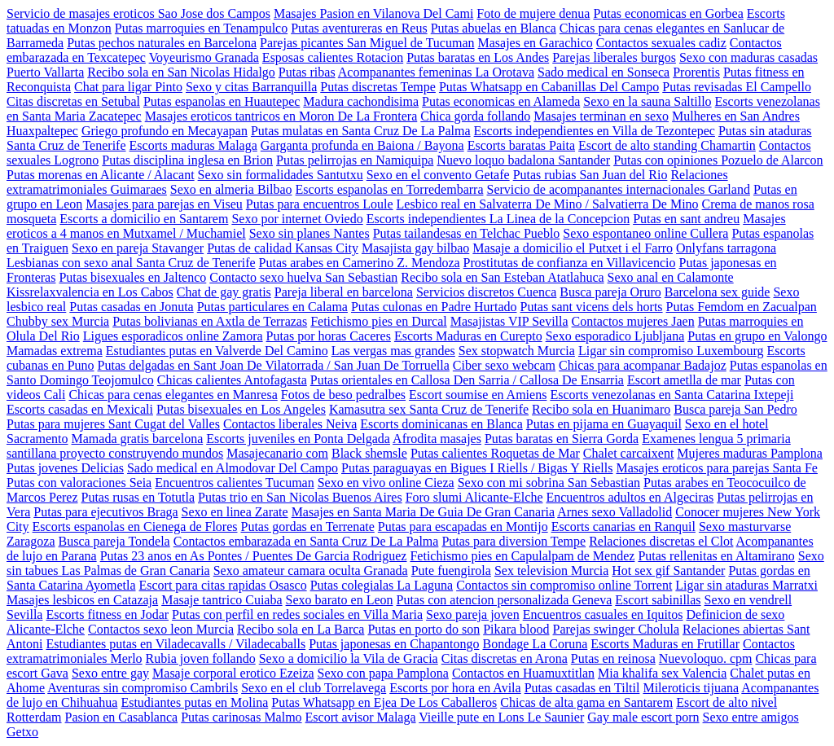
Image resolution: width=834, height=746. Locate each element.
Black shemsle (369, 453)
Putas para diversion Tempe (513, 541)
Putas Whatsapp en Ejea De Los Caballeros (384, 702)
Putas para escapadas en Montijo (463, 526)
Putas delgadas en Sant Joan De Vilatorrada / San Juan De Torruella (274, 365)
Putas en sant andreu (686, 219)
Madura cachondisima (361, 101)
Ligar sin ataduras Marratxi (746, 585)
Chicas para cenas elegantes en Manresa (172, 395)
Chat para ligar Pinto (128, 87)
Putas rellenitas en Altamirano (716, 556)
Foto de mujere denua (533, 13)
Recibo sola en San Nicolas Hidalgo (181, 72)
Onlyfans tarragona (726, 248)
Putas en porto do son (423, 629)
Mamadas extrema (55, 351)
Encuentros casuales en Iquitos (603, 614)
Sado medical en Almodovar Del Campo (232, 468)
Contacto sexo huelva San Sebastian (303, 277)
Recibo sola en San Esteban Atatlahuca (502, 277)
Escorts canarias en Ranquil (623, 526)
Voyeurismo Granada (204, 57)
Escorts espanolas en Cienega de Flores (135, 526)
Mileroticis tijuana (691, 688)
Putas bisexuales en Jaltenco (132, 277)
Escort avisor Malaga (360, 717)
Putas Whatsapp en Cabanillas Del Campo (549, 87)
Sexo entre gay (110, 673)
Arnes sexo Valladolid (614, 512)
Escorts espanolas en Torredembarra (390, 189)
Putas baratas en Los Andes (477, 57)
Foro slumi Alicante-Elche (474, 497)
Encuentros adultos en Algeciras (629, 497)
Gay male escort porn (643, 717)
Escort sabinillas (657, 600)
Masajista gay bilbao (415, 248)
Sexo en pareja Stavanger (138, 248)
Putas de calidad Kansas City (282, 248)
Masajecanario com (277, 453)
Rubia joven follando (201, 658)
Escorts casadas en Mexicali (80, 409)
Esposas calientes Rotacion (332, 57)
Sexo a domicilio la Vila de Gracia (348, 658)
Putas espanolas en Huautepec (221, 101)
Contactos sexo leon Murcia (161, 629)
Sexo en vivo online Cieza (386, 482)
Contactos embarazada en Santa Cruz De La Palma (306, 541)
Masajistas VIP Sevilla (509, 321)
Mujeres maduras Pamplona (750, 453)
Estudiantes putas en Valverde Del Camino (217, 351)
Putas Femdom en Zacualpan (741, 307)
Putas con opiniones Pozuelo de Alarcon (718, 160)
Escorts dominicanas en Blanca (441, 424)
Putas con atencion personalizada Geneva (504, 600)
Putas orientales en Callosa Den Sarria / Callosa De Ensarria (467, 380)
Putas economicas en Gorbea (668, 13)
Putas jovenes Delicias (65, 468)
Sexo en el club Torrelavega (313, 688)
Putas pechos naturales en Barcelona (162, 43)
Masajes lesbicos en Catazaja (82, 600)
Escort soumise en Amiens (477, 395)
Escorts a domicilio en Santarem (143, 219)
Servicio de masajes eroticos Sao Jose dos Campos (138, 13)
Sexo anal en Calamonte (671, 277)
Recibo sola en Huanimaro (601, 409)
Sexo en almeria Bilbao (231, 189)
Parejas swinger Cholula (616, 629)
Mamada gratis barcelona (138, 438)
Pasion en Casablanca (121, 717)
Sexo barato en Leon (339, 600)
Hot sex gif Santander (668, 570)
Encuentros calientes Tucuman (234, 482)
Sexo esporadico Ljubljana (615, 336)
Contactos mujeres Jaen (633, 321)
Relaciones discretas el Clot (661, 541)
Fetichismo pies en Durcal (378, 321)
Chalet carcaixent (628, 453)
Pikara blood (516, 629)
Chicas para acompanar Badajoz (642, 365)
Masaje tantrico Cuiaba (221, 600)
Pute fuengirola (451, 570)
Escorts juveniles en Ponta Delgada (298, 438)
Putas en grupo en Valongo (757, 336)
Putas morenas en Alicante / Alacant (101, 175)
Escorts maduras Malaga (193, 145)
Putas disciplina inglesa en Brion (187, 160)
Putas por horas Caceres (328, 336)
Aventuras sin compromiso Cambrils (142, 688)
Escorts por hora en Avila (454, 688)
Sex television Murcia (551, 570)
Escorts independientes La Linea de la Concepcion (498, 219)
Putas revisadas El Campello (736, 87)
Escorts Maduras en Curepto (468, 336)
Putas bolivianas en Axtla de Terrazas (209, 321)
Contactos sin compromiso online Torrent (564, 585)
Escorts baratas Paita (521, 145)
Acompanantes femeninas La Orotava (436, 72)
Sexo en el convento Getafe (438, 175)
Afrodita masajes (437, 438)
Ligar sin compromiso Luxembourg (671, 351)
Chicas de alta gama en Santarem (586, 702)
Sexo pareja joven (473, 614)
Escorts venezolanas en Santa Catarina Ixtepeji (671, 395)
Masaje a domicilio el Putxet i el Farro (572, 248)
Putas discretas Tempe (378, 87)
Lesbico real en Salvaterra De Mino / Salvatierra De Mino (548, 204)
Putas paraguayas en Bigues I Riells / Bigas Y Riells (476, 468)
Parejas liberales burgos (614, 57)
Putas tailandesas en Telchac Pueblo (466, 233)
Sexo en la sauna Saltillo (647, 101)
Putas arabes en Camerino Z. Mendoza (359, 263)
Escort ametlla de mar (684, 380)
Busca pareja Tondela (114, 541)
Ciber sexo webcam (504, 365)
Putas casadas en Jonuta (131, 307)
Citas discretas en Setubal (73, 101)
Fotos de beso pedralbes (343, 395)
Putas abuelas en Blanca (493, 28)
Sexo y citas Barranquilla (251, 87)
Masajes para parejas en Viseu (164, 204)
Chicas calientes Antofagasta (232, 380)
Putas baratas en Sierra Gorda (562, 438)
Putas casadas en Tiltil (582, 688)
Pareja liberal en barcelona (343, 292)
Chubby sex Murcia (58, 321)
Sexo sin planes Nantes (309, 233)
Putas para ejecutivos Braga (105, 512)
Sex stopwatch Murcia (517, 351)
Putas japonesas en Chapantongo (394, 644)
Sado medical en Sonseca (603, 72)
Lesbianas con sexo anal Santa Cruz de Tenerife (131, 263)
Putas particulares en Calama (272, 307)
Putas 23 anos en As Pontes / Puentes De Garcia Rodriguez (253, 556)
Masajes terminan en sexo (601, 116)
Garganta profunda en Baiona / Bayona (362, 145)
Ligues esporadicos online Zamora (173, 336)
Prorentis (696, 72)
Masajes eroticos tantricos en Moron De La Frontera (281, 116)
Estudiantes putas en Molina (194, 702)
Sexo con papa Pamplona (383, 673)
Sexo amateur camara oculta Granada (310, 570)
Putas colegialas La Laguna (382, 585)
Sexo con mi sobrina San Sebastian (549, 482)
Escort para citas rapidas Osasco (222, 585)
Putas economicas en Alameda (501, 101)
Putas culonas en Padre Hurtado (434, 307)
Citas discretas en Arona (504, 658)
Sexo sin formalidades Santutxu (280, 175)
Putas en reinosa (613, 658)
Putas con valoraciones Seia (79, 482)
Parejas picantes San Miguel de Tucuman (367, 43)
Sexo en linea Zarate (235, 512)
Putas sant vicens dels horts (591, 307)
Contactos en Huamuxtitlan (523, 673)
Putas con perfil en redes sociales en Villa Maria (297, 614)
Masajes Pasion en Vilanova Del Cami (373, 13)
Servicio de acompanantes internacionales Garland (617, 189)
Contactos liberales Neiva (290, 424)
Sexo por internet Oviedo (296, 219)
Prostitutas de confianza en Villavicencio (569, 263)
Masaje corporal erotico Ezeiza (233, 673)
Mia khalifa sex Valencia (662, 673)
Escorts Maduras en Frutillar (665, 644)
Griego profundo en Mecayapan (164, 131)
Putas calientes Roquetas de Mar (495, 453)
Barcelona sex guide (717, 292)
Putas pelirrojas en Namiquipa (354, 160)
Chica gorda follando (475, 116)
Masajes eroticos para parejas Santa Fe (716, 468)
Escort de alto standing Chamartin (667, 145)
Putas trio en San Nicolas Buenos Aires (300, 497)
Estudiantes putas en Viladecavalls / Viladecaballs (175, 644)
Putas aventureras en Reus (359, 28)
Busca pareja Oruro (610, 292)
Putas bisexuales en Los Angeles (241, 409)
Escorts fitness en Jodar (107, 614)
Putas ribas (307, 72)
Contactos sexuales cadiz (661, 43)
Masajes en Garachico (535, 43)
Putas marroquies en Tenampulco (201, 28)
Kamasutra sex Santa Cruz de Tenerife (429, 409)
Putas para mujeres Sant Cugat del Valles (113, 424)
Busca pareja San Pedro (735, 409)
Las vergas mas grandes (393, 351)
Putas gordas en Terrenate (308, 526)
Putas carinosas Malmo (241, 717)
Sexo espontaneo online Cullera (645, 233)
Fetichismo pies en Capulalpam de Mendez (522, 556)
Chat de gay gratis (224, 292)
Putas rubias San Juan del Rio (590, 175)
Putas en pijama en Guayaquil (604, 424)
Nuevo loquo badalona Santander (523, 160)
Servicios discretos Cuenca (486, 292)
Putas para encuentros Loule (319, 204)
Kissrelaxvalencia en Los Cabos (90, 292)
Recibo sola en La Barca (300, 629)
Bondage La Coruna (534, 644)
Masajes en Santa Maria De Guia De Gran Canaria (423, 512)
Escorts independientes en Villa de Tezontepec (594, 131)
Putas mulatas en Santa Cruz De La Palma (361, 131)
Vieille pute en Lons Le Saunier (501, 717)
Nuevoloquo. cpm (706, 658)
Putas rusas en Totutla (138, 497)
